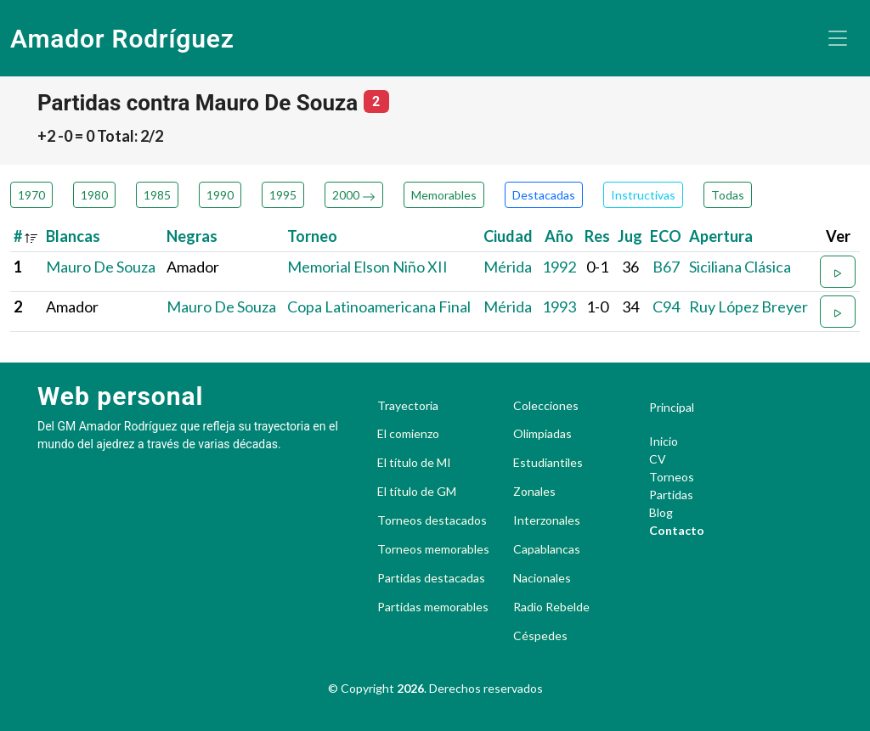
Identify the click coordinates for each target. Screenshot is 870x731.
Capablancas (546, 549)
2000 (354, 195)
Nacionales (542, 578)
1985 (157, 195)
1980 (94, 195)
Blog (661, 512)
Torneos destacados (432, 520)
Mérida (507, 266)
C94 (666, 306)
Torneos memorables (433, 549)
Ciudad (508, 236)
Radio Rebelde (551, 607)
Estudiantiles (548, 463)
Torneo (312, 236)
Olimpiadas (542, 434)
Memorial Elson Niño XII (367, 266)
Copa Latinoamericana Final (379, 306)
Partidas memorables (433, 607)
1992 (559, 266)
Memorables (444, 195)
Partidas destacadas (431, 578)
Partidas (671, 494)
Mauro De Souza (100, 266)
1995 (283, 195)
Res (597, 236)
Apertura (721, 236)
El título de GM (416, 492)
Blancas (73, 236)
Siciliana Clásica (740, 266)
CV (657, 459)
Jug (630, 236)
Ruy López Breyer (748, 306)
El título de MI (414, 463)
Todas (727, 195)
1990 (220, 195)
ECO (665, 236)
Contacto (676, 530)
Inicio (663, 441)
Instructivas (643, 195)
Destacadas (543, 195)
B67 (666, 266)
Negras (192, 236)
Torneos (671, 477)
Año (559, 236)
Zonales (534, 492)
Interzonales (546, 520)
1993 (559, 306)
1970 (31, 195)
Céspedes (540, 636)
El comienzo (408, 434)
